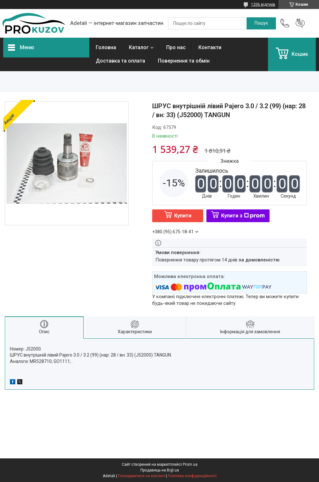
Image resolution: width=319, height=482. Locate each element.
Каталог (139, 47)
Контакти (209, 47)
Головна (106, 47)
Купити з (243, 216)
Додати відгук (300, 23)
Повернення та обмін (184, 61)
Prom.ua (190, 464)
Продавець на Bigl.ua (159, 470)
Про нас (176, 47)
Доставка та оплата (120, 61)
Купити (182, 216)
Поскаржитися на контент (141, 476)
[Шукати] (261, 23)
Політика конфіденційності (192, 476)
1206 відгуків (263, 4)
